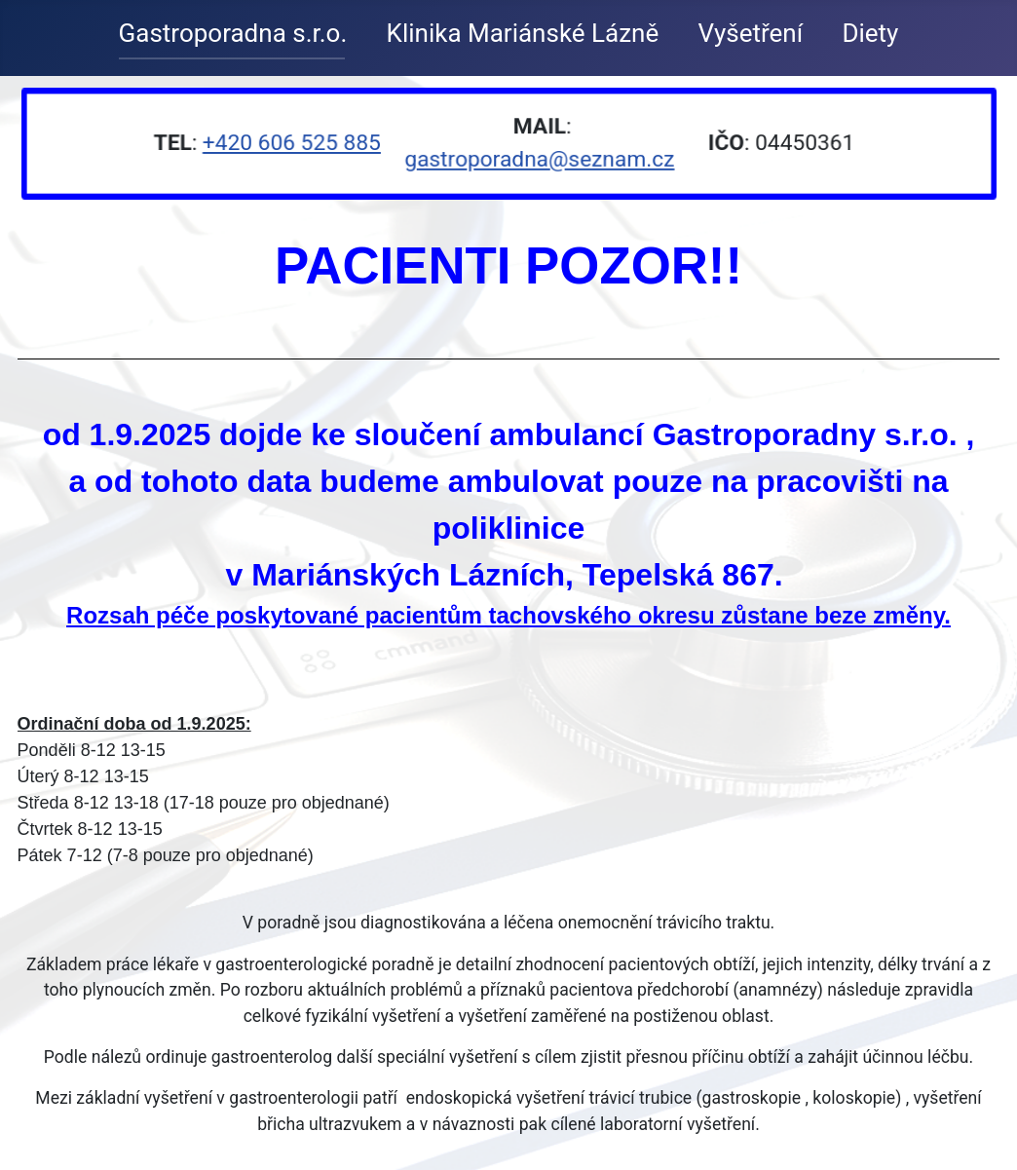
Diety (870, 33)
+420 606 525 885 (294, 143)
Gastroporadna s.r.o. (233, 33)
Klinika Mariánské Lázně (523, 33)
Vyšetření (751, 33)
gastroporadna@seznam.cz (538, 159)
